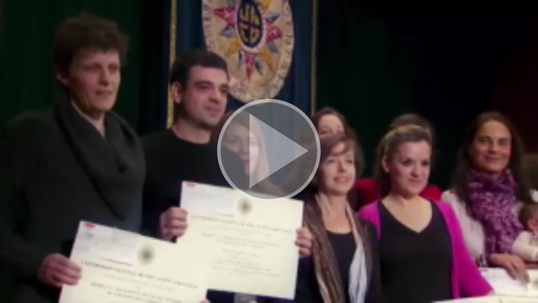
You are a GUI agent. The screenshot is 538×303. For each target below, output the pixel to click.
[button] (269, 151)
